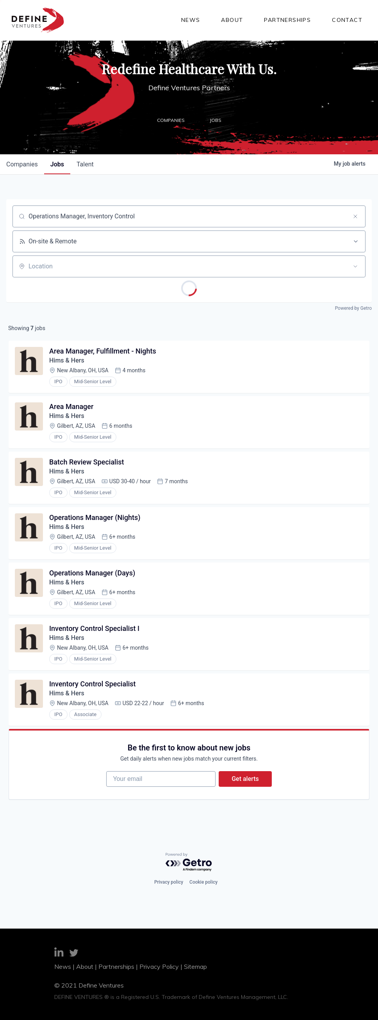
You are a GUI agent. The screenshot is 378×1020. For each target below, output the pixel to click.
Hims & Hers (66, 360)
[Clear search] (355, 216)
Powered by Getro (353, 308)
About (232, 19)
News (190, 19)
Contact (347, 19)
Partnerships (287, 19)
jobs (57, 164)
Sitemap (195, 966)
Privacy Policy (159, 966)
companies (22, 164)
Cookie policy (203, 882)
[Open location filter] (355, 266)
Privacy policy (168, 882)
